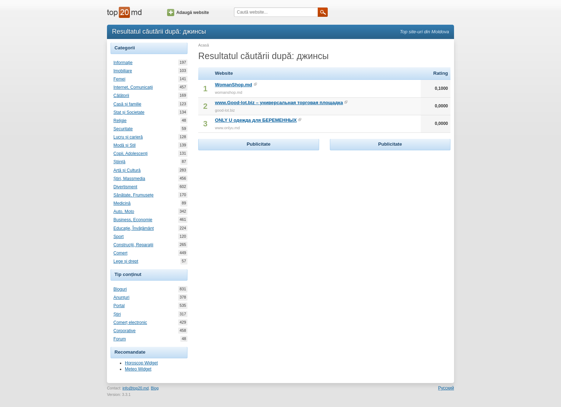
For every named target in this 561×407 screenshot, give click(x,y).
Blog (155, 388)
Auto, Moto (123, 211)
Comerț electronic (130, 322)
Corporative (124, 331)
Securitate (123, 129)
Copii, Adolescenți (130, 153)
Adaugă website (188, 12)
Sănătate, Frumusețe (133, 195)
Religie (120, 120)
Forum (119, 339)
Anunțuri (121, 297)
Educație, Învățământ (133, 228)
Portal (119, 306)
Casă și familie (127, 104)
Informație (122, 63)
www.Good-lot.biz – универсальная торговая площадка (279, 102)
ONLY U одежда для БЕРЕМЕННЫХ (256, 120)
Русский (446, 388)
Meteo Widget (138, 369)
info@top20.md (135, 388)
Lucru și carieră (128, 137)
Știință (119, 162)
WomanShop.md (233, 84)
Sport (118, 236)
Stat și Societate (129, 112)
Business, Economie (132, 220)
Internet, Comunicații (133, 87)
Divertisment (125, 187)
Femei (119, 79)
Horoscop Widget (141, 362)
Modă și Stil (124, 145)
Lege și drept (125, 261)
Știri (117, 314)
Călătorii (121, 95)
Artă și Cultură (127, 170)
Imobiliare (122, 71)
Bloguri (120, 289)
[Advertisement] (258, 197)
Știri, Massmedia (129, 178)
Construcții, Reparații (133, 245)
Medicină (122, 203)
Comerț (120, 253)
